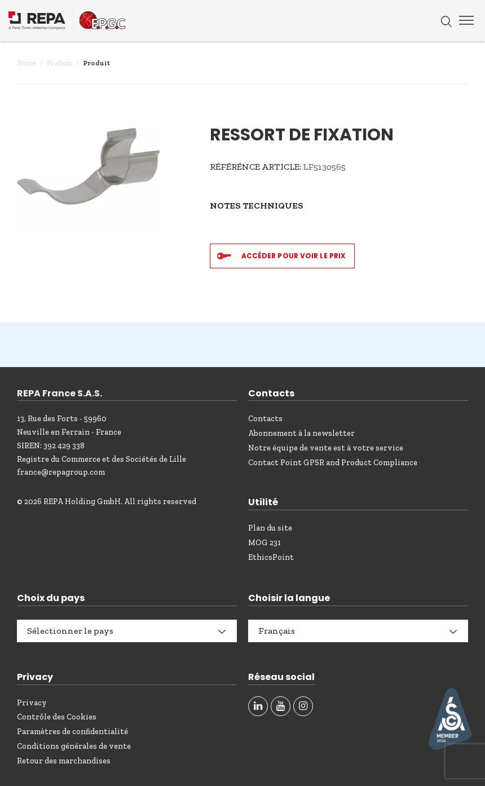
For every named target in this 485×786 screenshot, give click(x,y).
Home (26, 63)
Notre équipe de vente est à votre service (325, 448)
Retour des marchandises (64, 761)
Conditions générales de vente (74, 746)
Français (276, 630)
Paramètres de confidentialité (72, 731)
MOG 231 (264, 542)
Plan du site (270, 528)
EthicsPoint (271, 557)
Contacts (265, 418)
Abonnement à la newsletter (301, 433)
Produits (59, 63)
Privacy (32, 703)
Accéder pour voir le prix (293, 255)
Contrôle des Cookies (56, 717)
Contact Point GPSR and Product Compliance (332, 462)
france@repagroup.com (61, 472)
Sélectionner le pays (70, 630)
